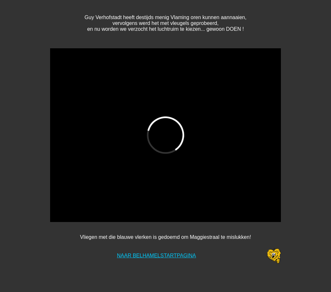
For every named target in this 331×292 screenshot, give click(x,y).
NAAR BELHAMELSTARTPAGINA (156, 255)
